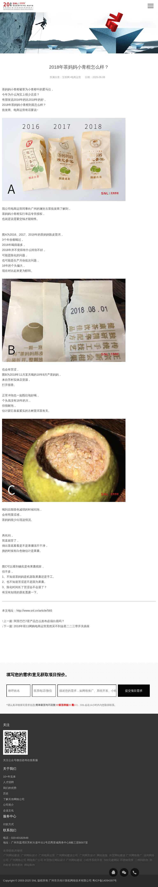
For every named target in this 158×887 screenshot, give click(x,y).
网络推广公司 (35, 860)
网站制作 (29, 864)
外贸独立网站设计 (54, 860)
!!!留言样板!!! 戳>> (66, 705)
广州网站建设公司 (67, 855)
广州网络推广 (134, 855)
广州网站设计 (29, 855)
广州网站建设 (11, 855)
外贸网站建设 (117, 855)
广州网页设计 (87, 855)
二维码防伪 (141, 860)
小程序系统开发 (93, 860)
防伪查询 (17, 864)
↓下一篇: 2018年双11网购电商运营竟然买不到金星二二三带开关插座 (46, 626)
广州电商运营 (47, 855)
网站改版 (102, 855)
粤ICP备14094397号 (104, 880)
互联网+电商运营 (71, 77)
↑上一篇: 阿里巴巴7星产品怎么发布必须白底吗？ (33, 621)
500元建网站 (111, 860)
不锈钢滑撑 (126, 860)
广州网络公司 (18, 860)
